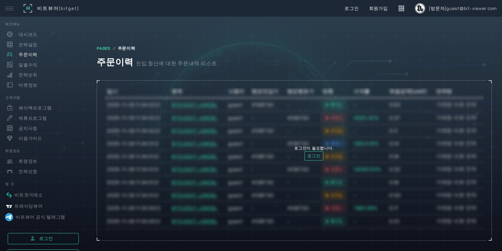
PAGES (103, 48)
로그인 (42, 238)
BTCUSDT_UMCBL (195, 104)
